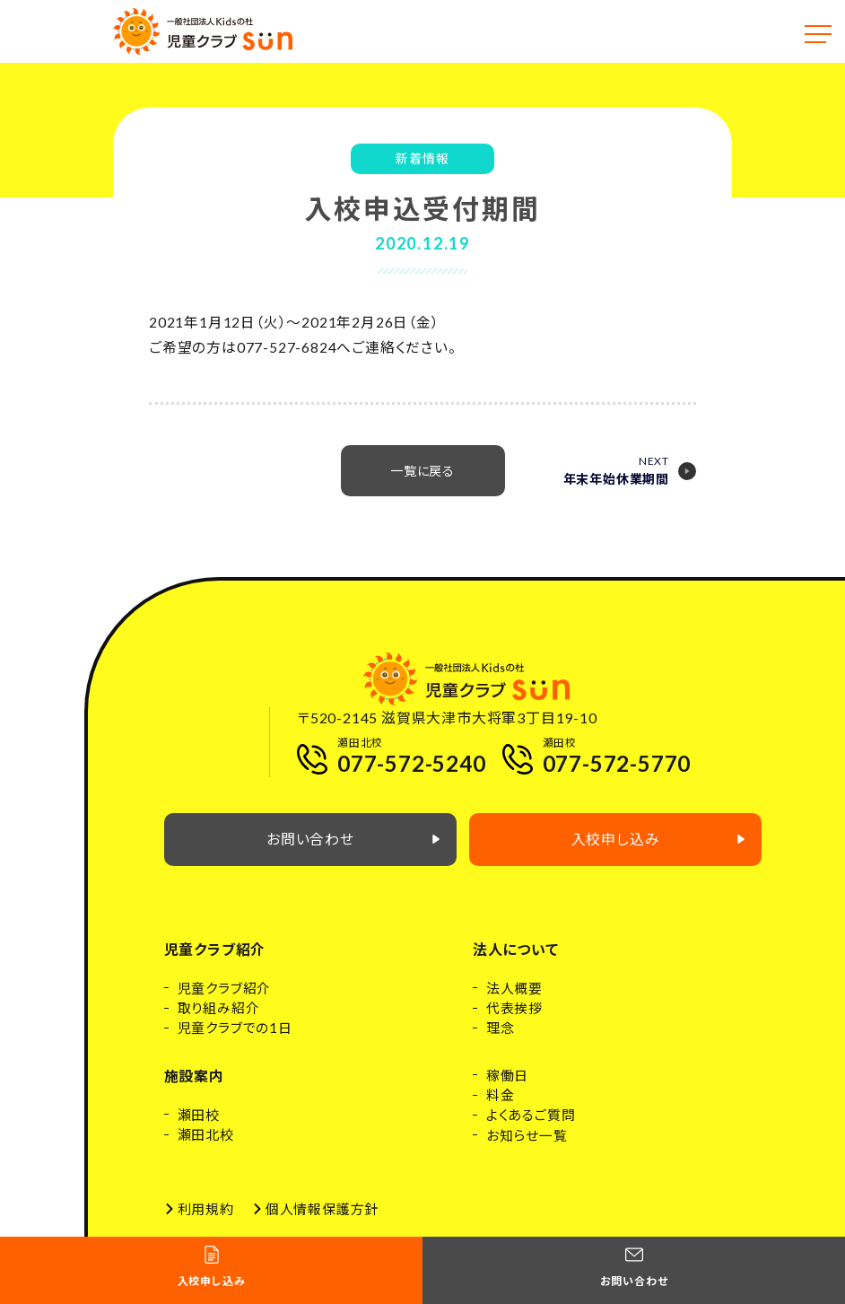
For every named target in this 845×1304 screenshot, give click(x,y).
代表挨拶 (514, 1020)
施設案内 (194, 1088)
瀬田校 (199, 1127)
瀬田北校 (206, 1148)
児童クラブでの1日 (235, 1041)
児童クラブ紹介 (215, 961)
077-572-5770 (617, 768)
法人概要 (514, 1001)
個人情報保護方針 (322, 1222)
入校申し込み (665, 852)
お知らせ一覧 (527, 1149)
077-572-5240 (411, 768)
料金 (500, 1108)
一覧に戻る (423, 483)
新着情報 (422, 159)
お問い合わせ (356, 852)
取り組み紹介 (219, 1020)
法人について (516, 961)
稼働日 (507, 1088)
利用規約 (206, 1222)
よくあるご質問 (531, 1128)
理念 (500, 1041)
